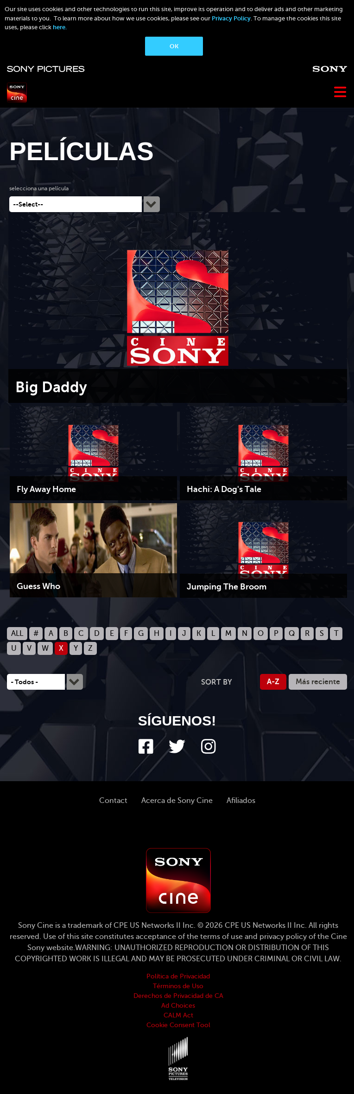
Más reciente (318, 682)
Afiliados (241, 800)
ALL (17, 633)
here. (60, 27)
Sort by (216, 682)
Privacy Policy (231, 18)
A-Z (273, 682)
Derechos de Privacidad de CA (178, 995)
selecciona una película (39, 188)
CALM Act (178, 1015)
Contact (113, 800)
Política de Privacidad (178, 976)
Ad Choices (178, 1005)
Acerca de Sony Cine (177, 800)
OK (174, 46)
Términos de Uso (178, 986)
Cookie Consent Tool (178, 1025)
